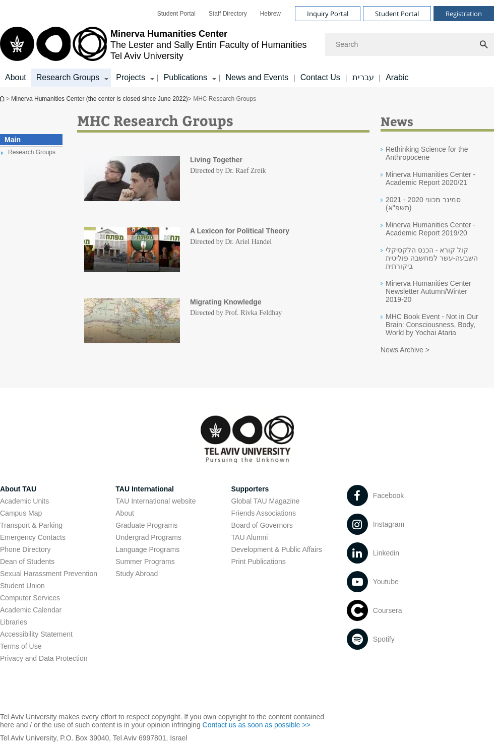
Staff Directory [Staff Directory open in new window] (228, 13)
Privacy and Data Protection (44, 658)
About (15, 77)
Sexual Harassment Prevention (48, 574)
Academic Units (24, 501)
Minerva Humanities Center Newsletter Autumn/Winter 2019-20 (428, 291)
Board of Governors (262, 525)
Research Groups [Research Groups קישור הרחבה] (67, 77)
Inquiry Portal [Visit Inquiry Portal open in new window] (327, 13)
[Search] (409, 44)
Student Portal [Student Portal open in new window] (176, 13)
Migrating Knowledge (226, 302)
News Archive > (405, 350)
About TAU (18, 489)
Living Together (216, 160)
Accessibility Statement (36, 634)
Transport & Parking (31, 525)
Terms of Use (20, 646)
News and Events (257, 77)
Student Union (22, 586)
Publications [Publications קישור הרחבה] (185, 77)
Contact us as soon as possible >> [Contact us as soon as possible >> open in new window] (257, 725)
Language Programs (147, 549)
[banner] (247, 43)
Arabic (397, 77)
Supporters (250, 489)
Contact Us (320, 77)
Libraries (13, 622)
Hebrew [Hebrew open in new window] (270, 13)
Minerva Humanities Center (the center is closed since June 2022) (3, 98)
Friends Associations (263, 513)
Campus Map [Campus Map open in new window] (21, 513)
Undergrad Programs (148, 537)
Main (13, 140)
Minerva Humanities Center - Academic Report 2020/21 (430, 178)
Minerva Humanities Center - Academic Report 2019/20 (430, 229)
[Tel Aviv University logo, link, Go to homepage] (153, 45)
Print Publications (258, 561)
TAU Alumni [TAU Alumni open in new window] (249, 537)
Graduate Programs (146, 525)
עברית (363, 77)
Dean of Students (27, 561)
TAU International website (155, 501)
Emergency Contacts (33, 537)
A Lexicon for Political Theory (239, 231)
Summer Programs (144, 561)
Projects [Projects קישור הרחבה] (130, 77)
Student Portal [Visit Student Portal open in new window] (397, 13)
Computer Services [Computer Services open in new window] (30, 598)
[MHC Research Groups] (132, 179)
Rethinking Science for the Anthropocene (427, 153)
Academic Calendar (30, 610)
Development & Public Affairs (276, 549)
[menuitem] (176, 14)
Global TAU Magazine (265, 501)
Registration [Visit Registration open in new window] (464, 13)
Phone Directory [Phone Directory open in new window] (25, 549)
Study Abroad (136, 574)
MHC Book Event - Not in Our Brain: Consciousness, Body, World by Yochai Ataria (432, 325)
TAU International (144, 489)
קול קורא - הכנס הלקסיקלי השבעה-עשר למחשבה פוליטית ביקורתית (432, 258)
